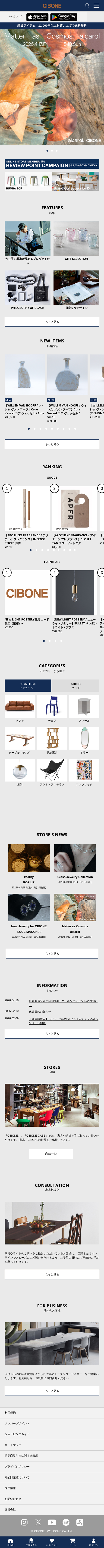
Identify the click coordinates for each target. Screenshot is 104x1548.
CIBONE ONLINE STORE (52, 9)
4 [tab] (46, 429)
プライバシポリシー (17, 1466)
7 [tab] (63, 429)
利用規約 (10, 1412)
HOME (10, 1542)
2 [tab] (52, 151)
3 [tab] (56, 151)
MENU (97, 6)
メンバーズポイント (17, 1423)
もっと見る (52, 321)
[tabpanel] (52, 87)
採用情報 (10, 1488)
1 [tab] (47, 151)
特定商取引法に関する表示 (21, 1455)
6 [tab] (58, 429)
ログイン (93, 1542)
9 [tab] (75, 429)
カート (72, 1542)
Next (93, 391)
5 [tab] (52, 429)
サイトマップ (13, 1445)
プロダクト (31, 1542)
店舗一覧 (51, 1154)
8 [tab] (69, 429)
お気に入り (52, 1542)
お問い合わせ (13, 1499)
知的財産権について (17, 1477)
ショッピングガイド (17, 1434)
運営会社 (10, 1509)
